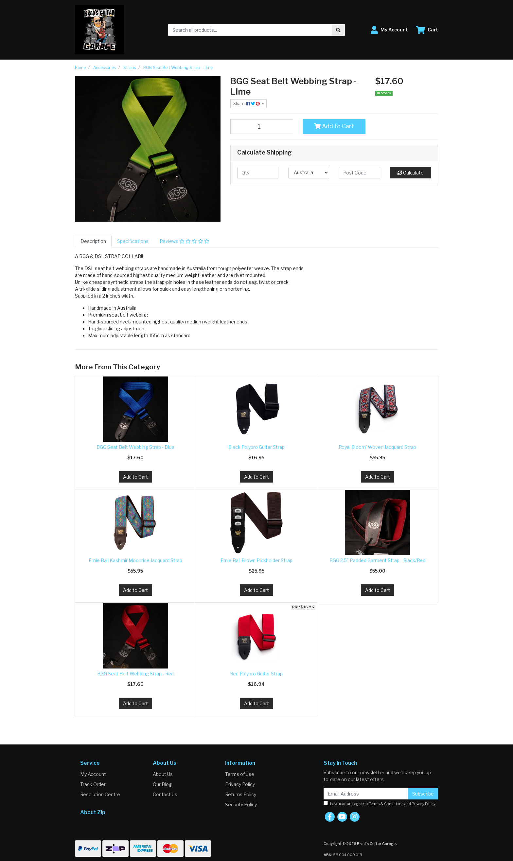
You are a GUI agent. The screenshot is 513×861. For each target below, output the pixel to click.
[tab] (93, 241)
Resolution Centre (100, 794)
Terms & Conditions (386, 803)
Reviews (184, 241)
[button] (389, 30)
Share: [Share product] (247, 103)
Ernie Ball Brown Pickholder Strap (256, 560)
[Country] (308, 172)
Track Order (93, 784)
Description (93, 241)
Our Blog (162, 784)
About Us (163, 774)
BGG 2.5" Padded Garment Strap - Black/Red (377, 560)
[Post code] (359, 172)
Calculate (411, 172)
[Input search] (250, 30)
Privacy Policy (240, 784)
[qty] (257, 172)
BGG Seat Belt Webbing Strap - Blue (135, 447)
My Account (93, 774)
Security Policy (241, 804)
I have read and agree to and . (380, 803)
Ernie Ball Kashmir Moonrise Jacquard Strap (135, 560)
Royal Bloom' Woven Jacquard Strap (377, 447)
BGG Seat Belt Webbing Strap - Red (135, 673)
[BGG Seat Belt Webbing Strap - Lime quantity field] (261, 126)
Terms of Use (239, 774)
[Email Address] (366, 793)
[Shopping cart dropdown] (427, 30)
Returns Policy (240, 794)
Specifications (133, 241)
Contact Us (165, 794)
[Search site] (338, 30)
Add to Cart (334, 126)
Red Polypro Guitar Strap (256, 673)
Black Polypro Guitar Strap (256, 447)
